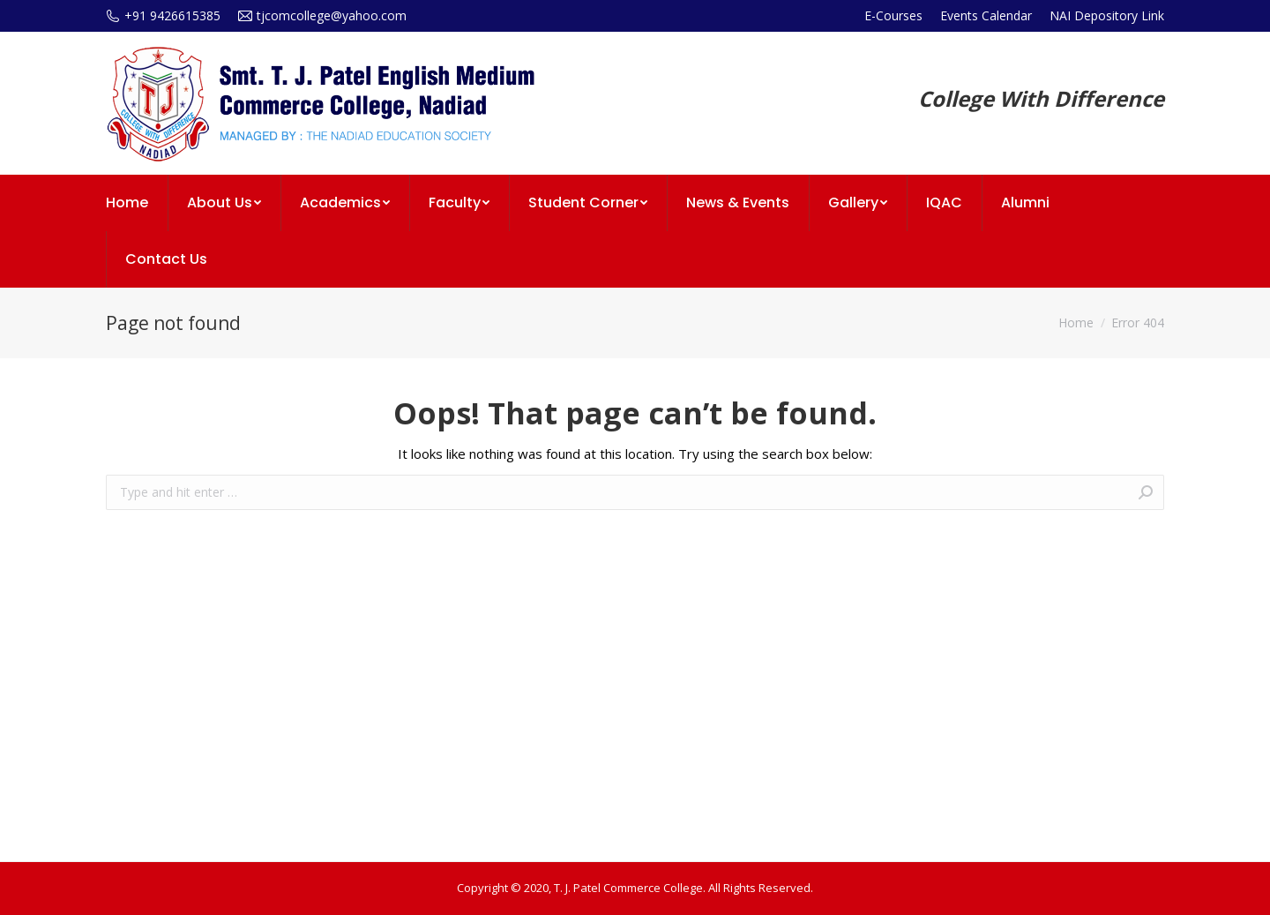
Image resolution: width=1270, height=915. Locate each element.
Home (1076, 322)
